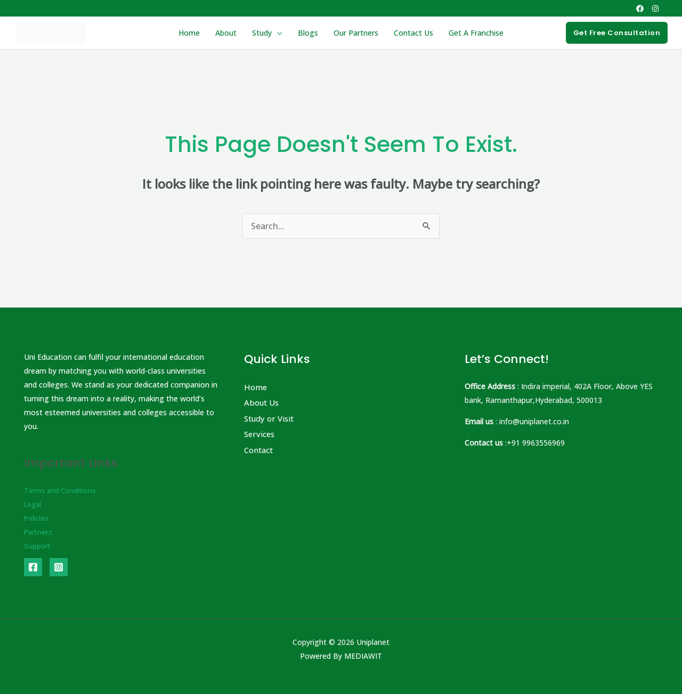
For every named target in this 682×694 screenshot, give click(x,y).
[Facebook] (640, 8)
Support (38, 545)
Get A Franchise (474, 33)
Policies (37, 518)
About (227, 33)
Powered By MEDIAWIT (341, 656)
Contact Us (412, 33)
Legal (33, 504)
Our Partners (355, 33)
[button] (617, 33)
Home (190, 33)
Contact (260, 450)
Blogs (308, 33)
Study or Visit (271, 418)
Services (260, 434)
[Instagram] (655, 8)
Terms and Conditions (62, 490)
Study (262, 33)
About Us (262, 403)
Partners (39, 532)
